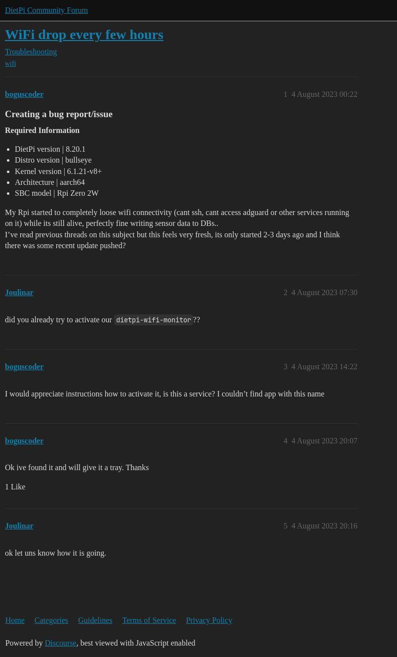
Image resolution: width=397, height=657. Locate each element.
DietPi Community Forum (46, 10)
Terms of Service (149, 620)
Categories (51, 620)
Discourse (61, 643)
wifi (10, 63)
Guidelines (95, 620)
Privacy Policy (209, 620)
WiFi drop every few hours (84, 34)
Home (15, 620)
